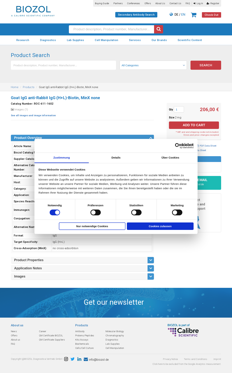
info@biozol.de (96, 359)
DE (176, 14)
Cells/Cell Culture (84, 348)
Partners (118, 3)
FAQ (188, 3)
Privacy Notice (170, 359)
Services (134, 40)
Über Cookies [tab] (170, 157)
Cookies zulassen (160, 226)
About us (160, 3)
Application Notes (28, 268)
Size (172, 117)
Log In (198, 3)
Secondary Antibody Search (136, 14)
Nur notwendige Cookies (92, 226)
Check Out (211, 15)
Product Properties (29, 260)
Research (22, 40)
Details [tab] (116, 157)
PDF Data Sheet (206, 145)
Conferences (133, 3)
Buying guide (102, 3)
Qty (171, 109)
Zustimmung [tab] (61, 157)
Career (42, 331)
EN (183, 14)
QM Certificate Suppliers (52, 339)
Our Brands (159, 40)
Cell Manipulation (106, 40)
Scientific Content (190, 40)
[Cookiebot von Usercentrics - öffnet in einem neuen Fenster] (178, 145)
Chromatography (114, 335)
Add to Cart (194, 125)
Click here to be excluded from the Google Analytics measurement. (186, 364)
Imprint (217, 359)
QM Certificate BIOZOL (51, 335)
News (14, 331)
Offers (147, 3)
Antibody (80, 331)
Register (213, 3)
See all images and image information (33, 115)
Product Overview (28, 138)
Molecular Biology (114, 331)
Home (14, 87)
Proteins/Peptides (84, 335)
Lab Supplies (75, 40)
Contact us (175, 3)
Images (19, 276)
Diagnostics (48, 40)
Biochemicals (82, 343)
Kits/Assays (81, 339)
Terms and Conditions (195, 359)
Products (28, 87)
